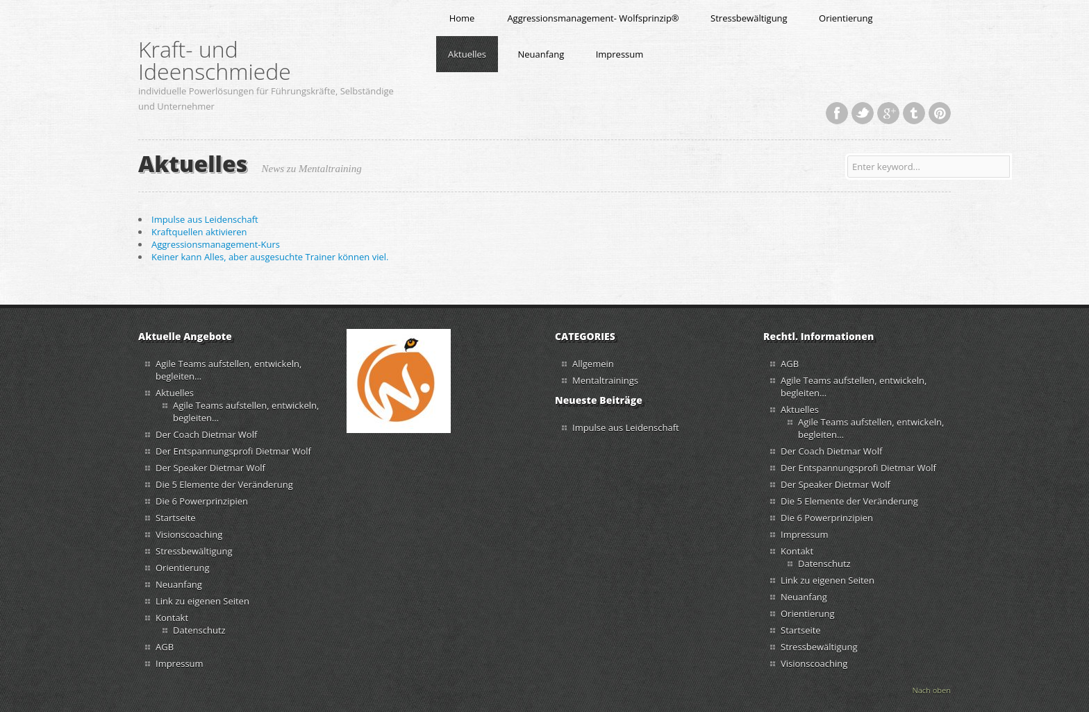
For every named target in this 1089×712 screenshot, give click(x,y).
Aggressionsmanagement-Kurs (215, 244)
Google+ (888, 113)
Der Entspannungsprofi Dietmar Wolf (234, 451)
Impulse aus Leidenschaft (204, 219)
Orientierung (846, 18)
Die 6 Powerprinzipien (202, 501)
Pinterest (940, 113)
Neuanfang (540, 54)
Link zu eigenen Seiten (202, 601)
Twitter (862, 113)
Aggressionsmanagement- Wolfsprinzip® (593, 18)
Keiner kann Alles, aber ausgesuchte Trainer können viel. (269, 257)
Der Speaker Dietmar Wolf (210, 467)
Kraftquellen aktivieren (199, 232)
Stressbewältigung (749, 18)
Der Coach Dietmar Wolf (206, 434)
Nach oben (931, 690)
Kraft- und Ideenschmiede (214, 60)
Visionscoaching (189, 534)
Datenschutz (199, 630)
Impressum (620, 54)
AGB (165, 647)
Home (462, 18)
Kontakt (172, 617)
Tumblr (914, 113)
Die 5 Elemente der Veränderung (224, 484)
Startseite (176, 517)
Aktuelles (467, 54)
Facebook (837, 113)
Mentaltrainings (605, 380)
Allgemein (593, 363)
